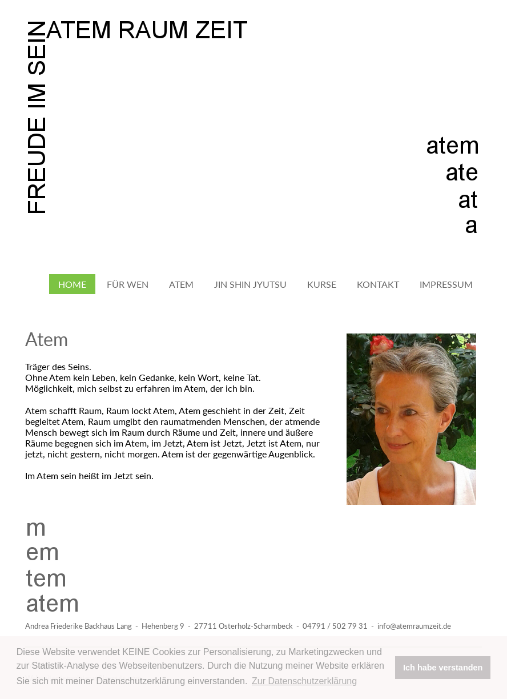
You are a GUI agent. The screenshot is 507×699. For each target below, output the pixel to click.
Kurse (321, 284)
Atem (181, 284)
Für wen (127, 284)
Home (72, 284)
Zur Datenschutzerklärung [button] (304, 681)
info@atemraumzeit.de (414, 625)
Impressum (446, 284)
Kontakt (378, 284)
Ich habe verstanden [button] (442, 667)
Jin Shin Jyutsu (250, 284)
